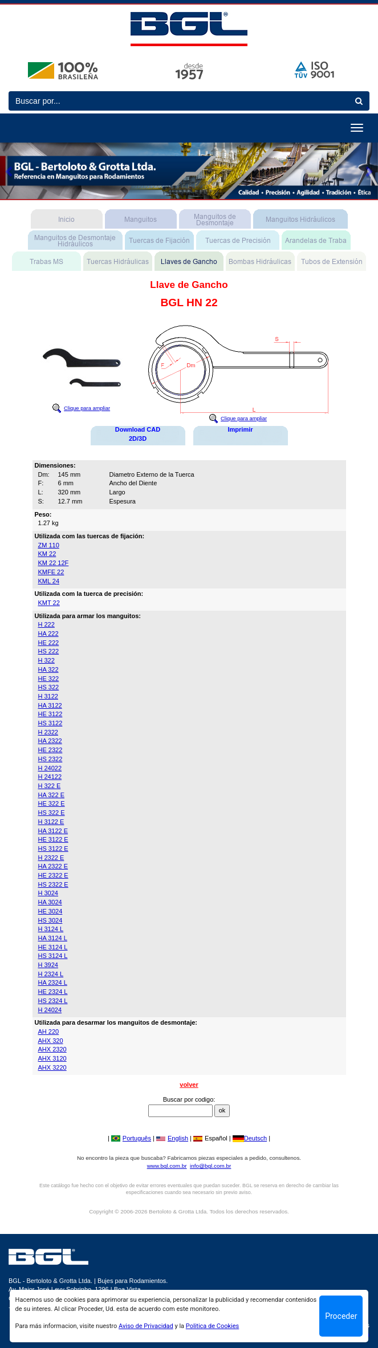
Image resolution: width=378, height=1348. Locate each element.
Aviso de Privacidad (146, 1326)
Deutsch (250, 1138)
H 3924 (48, 964)
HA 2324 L (52, 982)
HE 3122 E (53, 839)
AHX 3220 (52, 1067)
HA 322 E (51, 794)
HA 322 (48, 669)
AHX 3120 (52, 1058)
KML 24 (49, 581)
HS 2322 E (53, 884)
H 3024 (48, 893)
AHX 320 (50, 1040)
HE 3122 (50, 713)
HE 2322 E (53, 875)
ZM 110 (48, 545)
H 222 (46, 624)
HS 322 (48, 687)
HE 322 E (51, 803)
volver (189, 1084)
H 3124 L (51, 928)
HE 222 (48, 642)
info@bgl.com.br (210, 1166)
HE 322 (48, 678)
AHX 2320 (52, 1049)
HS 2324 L (53, 1000)
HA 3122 (50, 705)
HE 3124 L (53, 947)
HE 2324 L (53, 991)
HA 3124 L (52, 938)
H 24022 (50, 768)
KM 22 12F (53, 562)
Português (131, 1138)
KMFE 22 (51, 572)
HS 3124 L (53, 955)
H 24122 (50, 776)
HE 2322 (50, 749)
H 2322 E (51, 857)
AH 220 (48, 1031)
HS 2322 (50, 759)
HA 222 (48, 633)
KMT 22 (49, 602)
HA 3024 (50, 902)
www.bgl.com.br (167, 1166)
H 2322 (48, 732)
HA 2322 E (53, 866)
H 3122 (48, 696)
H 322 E (49, 785)
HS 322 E (51, 812)
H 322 (46, 660)
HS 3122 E (53, 848)
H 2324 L (51, 974)
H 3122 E (51, 821)
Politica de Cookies (212, 1326)
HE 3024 (50, 911)
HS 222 (48, 651)
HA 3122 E (53, 830)
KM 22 (47, 553)
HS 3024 (50, 920)
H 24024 (50, 1009)
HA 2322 (50, 740)
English (172, 1138)
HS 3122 (50, 723)
